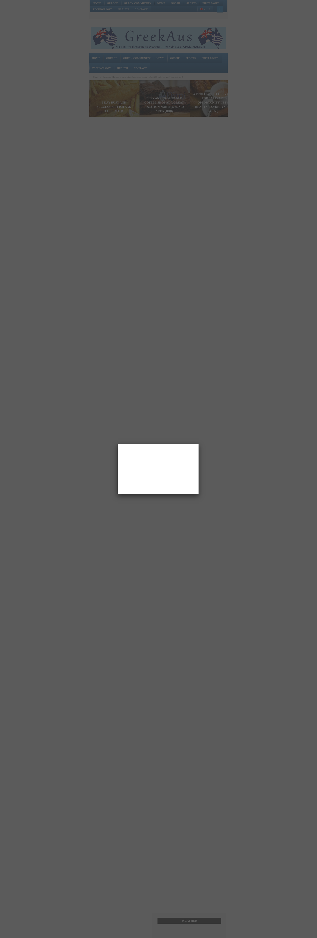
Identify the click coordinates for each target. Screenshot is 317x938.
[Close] (198, 444)
